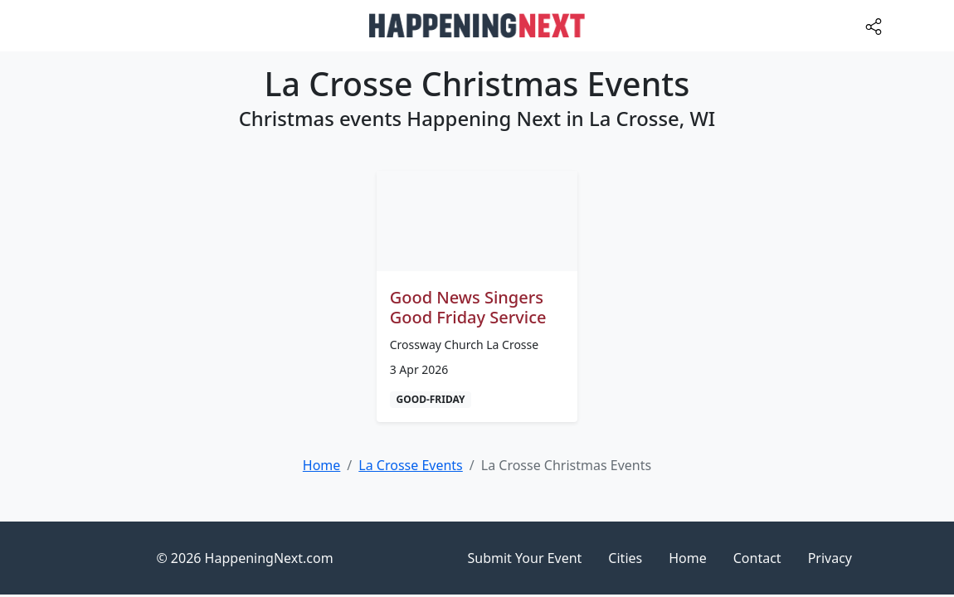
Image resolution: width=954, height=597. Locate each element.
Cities (625, 558)
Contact (757, 558)
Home (688, 558)
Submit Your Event (525, 558)
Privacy (830, 558)
